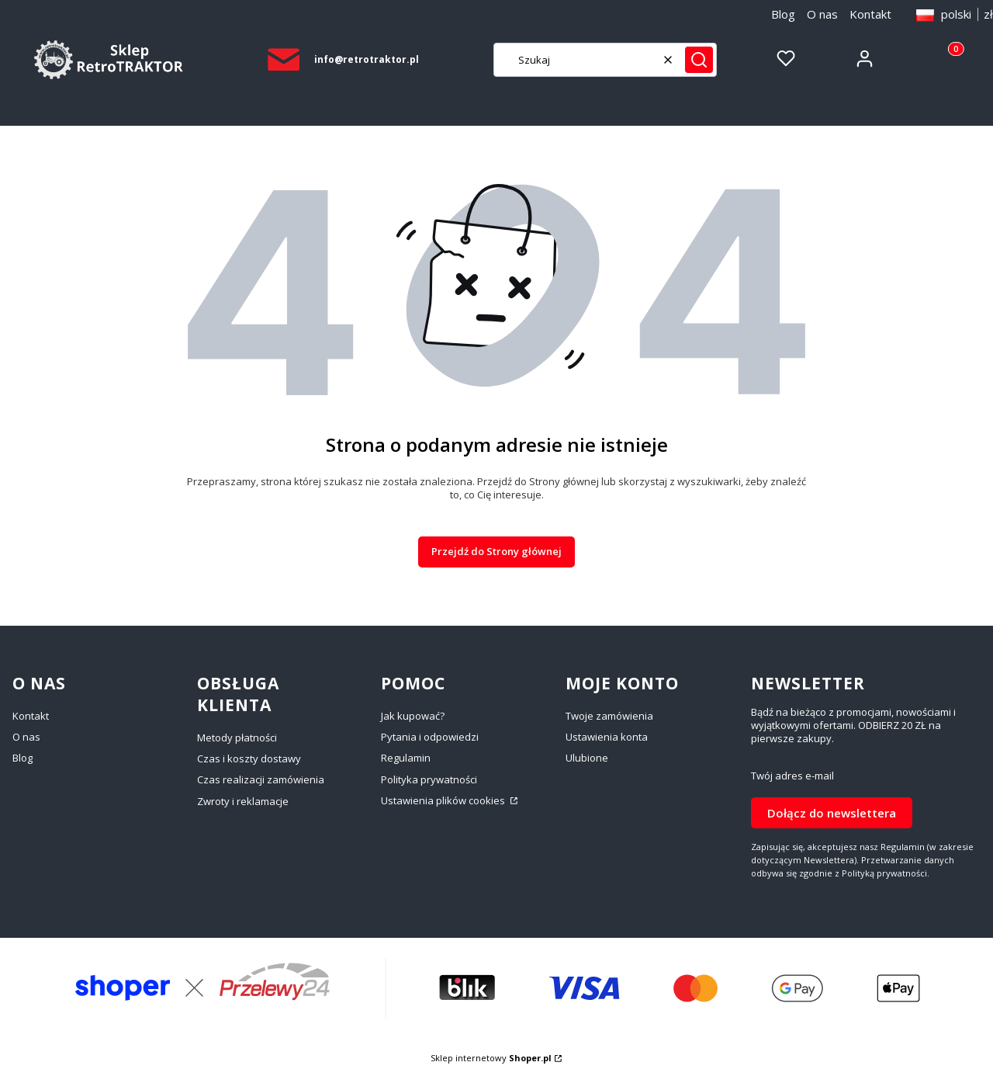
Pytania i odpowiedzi (430, 737)
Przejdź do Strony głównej (496, 551)
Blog (783, 14)
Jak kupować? (413, 716)
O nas (822, 14)
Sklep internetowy (491, 1058)
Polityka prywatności (429, 779)
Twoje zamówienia (609, 716)
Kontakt (870, 14)
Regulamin (406, 758)
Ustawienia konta (607, 737)
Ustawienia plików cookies (444, 800)
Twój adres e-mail (792, 776)
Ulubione (587, 758)
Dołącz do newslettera (831, 812)
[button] (699, 60)
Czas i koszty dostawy (249, 758)
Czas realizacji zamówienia (260, 779)
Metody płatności (237, 738)
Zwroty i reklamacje (243, 801)
